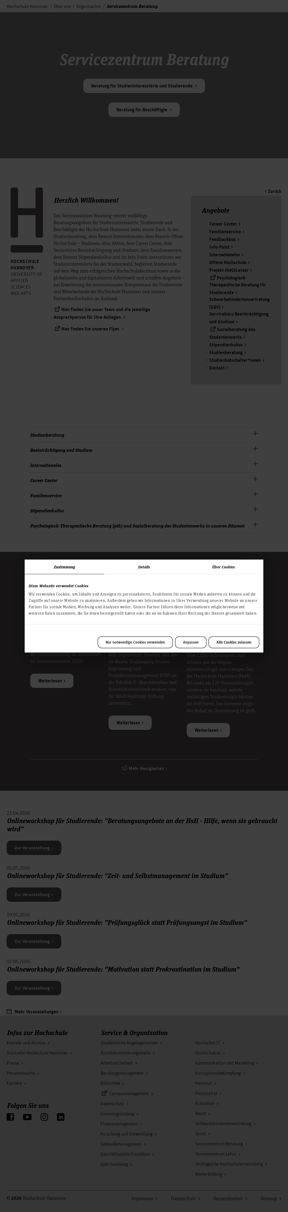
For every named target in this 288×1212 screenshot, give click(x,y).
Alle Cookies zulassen (233, 642)
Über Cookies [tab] (223, 566)
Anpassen (191, 642)
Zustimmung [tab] (64, 566)
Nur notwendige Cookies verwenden (135, 642)
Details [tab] (144, 566)
